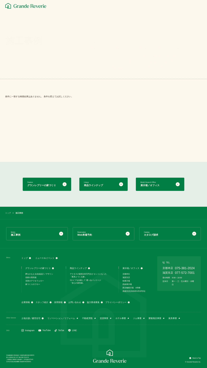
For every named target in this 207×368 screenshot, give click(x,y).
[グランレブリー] (25, 6)
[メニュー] (199, 6)
